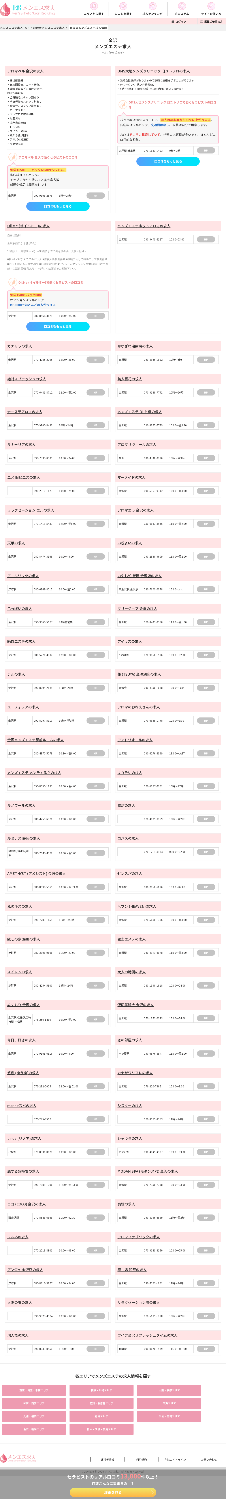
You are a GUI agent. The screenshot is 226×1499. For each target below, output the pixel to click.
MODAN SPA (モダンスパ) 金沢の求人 (147, 1181)
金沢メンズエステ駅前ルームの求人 (35, 745)
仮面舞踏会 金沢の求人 (135, 1013)
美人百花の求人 (129, 379)
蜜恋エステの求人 (131, 947)
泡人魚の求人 (17, 1348)
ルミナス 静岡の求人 (23, 845)
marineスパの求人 (21, 1115)
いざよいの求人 (129, 546)
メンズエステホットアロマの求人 (143, 226)
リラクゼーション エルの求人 (30, 512)
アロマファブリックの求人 (138, 1248)
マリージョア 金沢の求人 (137, 612)
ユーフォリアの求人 (23, 712)
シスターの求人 (129, 1115)
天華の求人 (16, 546)
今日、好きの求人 (21, 1048)
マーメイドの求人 (131, 479)
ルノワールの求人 (21, 812)
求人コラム (182, 13)
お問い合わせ (209, 1453)
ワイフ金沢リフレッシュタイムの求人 (147, 1348)
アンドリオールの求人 (135, 745)
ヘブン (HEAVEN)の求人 (136, 913)
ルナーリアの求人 (21, 446)
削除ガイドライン (175, 1453)
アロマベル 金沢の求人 (25, 71)
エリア (28, 1402)
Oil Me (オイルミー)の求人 (28, 226)
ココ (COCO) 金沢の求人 (26, 1215)
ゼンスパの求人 (129, 880)
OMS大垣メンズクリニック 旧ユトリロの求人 (153, 71)
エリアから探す (94, 13)
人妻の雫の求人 (19, 1314)
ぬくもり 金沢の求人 (23, 1013)
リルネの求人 (17, 1248)
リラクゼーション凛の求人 (138, 1314)
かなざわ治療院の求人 (135, 346)
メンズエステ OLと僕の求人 (139, 413)
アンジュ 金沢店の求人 (25, 1281)
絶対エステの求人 (21, 645)
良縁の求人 (126, 1215)
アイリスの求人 (129, 645)
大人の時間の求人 (131, 980)
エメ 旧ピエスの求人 (23, 479)
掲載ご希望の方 (213, 21)
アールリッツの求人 (23, 579)
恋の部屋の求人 (129, 1048)
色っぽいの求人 (19, 612)
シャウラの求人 (129, 1148)
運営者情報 (107, 1453)
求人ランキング (153, 13)
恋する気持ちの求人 (23, 1181)
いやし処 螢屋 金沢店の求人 (139, 579)
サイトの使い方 (211, 13)
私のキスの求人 (19, 913)
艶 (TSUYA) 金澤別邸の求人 (139, 679)
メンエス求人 (113, 1465)
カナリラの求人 (19, 346)
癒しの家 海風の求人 (23, 947)
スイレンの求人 (19, 980)
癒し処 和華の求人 (132, 1281)
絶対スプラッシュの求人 (26, 379)
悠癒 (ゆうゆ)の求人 (23, 1082)
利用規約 (141, 1453)
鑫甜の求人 (126, 812)
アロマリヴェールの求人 (136, 446)
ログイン (180, 21)
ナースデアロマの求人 (24, 413)
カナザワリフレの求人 (135, 1082)
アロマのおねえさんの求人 (138, 712)
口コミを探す (123, 13)
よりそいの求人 (129, 778)
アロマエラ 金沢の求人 (135, 512)
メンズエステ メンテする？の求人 (34, 778)
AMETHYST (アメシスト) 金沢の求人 (36, 880)
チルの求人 (16, 679)
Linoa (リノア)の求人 (24, 1148)
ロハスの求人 (128, 845)
